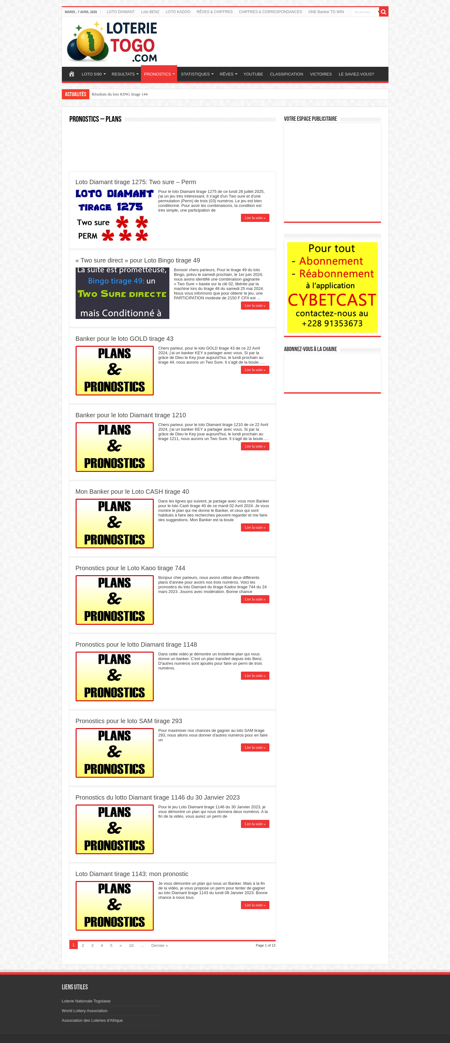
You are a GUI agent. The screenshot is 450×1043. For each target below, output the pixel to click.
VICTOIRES (321, 74)
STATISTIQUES (195, 74)
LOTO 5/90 (92, 74)
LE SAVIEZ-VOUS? (356, 74)
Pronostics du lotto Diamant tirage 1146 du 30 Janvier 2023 (158, 797)
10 (131, 945)
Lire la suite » (255, 218)
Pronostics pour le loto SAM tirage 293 (129, 720)
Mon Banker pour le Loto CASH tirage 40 (132, 491)
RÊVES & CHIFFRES (214, 12)
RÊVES (226, 74)
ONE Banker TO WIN (326, 12)
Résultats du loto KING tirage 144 (120, 94)
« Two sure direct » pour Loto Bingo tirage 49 (138, 260)
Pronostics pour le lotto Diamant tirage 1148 (136, 644)
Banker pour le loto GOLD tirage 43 (125, 338)
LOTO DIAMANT (121, 12)
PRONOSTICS (157, 74)
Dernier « (159, 945)
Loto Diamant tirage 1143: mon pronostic (132, 873)
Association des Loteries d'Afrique (92, 1020)
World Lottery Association (85, 1010)
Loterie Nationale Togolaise (86, 1001)
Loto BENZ (150, 12)
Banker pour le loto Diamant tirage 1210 (131, 415)
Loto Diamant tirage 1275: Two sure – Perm (136, 182)
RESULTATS (123, 74)
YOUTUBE (253, 74)
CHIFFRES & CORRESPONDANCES (270, 12)
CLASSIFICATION (286, 74)
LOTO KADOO (178, 12)
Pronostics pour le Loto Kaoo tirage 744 (130, 568)
